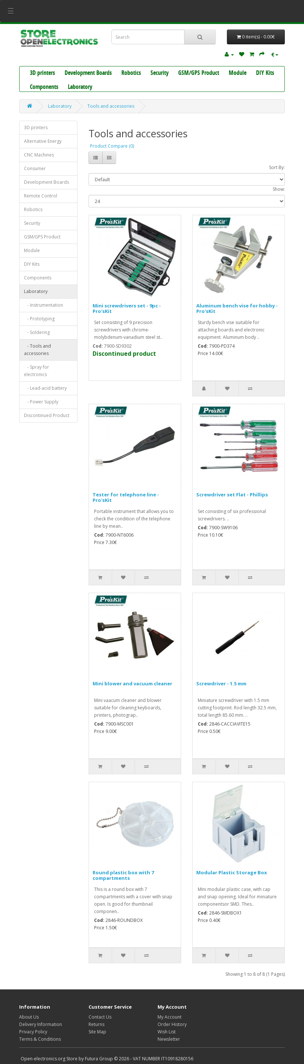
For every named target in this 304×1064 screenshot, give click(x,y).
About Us (29, 1017)
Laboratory (80, 87)
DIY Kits (265, 73)
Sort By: (277, 167)
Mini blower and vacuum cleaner (132, 683)
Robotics (131, 73)
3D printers (42, 73)
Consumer (35, 168)
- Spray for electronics (36, 371)
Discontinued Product (46, 415)
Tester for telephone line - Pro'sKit (126, 497)
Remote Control (40, 196)
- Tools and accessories (37, 350)
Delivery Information (40, 1024)
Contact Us (100, 1017)
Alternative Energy (43, 141)
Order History (172, 1024)
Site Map (97, 1032)
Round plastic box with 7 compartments (123, 875)
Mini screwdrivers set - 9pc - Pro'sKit (127, 308)
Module (237, 73)
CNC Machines (39, 155)
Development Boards (88, 73)
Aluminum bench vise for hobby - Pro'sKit (237, 308)
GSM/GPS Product (198, 73)
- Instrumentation (43, 305)
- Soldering (37, 332)
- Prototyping (39, 319)
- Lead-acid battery (45, 388)
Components (44, 87)
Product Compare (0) (112, 146)
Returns (96, 1024)
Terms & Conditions (40, 1039)
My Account (170, 1017)
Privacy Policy (33, 1032)
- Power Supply (41, 402)
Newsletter (169, 1039)
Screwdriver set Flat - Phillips (232, 494)
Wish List (167, 1032)
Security (160, 73)
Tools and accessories (110, 106)
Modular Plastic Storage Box (231, 872)
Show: (279, 189)
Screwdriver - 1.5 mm (221, 683)
